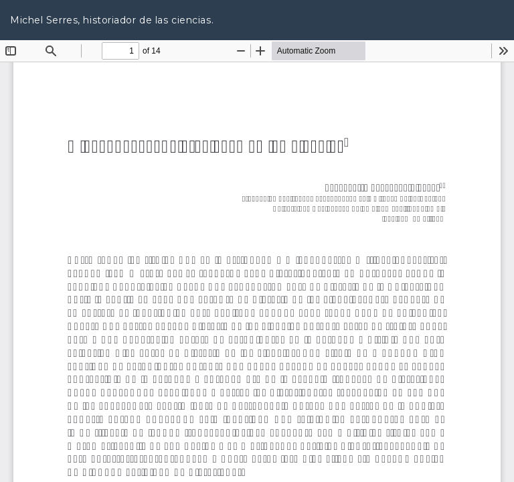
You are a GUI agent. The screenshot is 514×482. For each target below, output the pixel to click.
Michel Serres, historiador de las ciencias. (111, 20)
